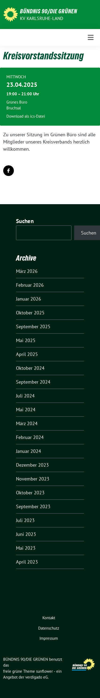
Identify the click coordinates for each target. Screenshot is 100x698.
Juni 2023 (26, 534)
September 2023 (33, 506)
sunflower (44, 671)
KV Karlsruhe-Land (41, 18)
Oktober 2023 (30, 493)
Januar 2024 (28, 451)
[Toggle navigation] (91, 37)
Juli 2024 (25, 396)
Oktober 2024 (30, 368)
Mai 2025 (25, 340)
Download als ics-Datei (25, 116)
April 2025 (27, 354)
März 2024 (27, 423)
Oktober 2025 (30, 313)
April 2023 (27, 562)
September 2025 (33, 326)
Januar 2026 (28, 299)
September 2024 (33, 382)
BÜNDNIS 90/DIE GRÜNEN (48, 11)
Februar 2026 (30, 285)
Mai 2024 (25, 410)
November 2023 (32, 479)
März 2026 (27, 271)
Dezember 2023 (32, 465)
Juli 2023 (25, 520)
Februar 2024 (30, 437)
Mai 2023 (25, 548)
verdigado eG (36, 677)
